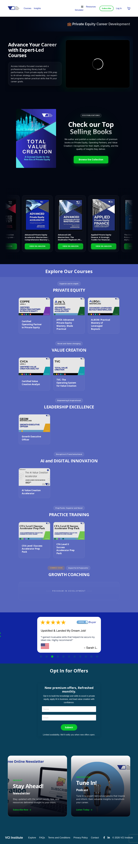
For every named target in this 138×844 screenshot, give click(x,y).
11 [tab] (97, 656)
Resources (91, 7)
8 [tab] (80, 656)
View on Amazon (42, 246)
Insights (37, 8)
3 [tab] (52, 656)
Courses (27, 8)
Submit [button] (69, 727)
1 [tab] (41, 656)
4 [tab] (58, 656)
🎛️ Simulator (79, 8)
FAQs (42, 837)
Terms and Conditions (59, 837)
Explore (32, 837)
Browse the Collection (91, 159)
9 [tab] (86, 656)
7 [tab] (74, 656)
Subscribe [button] (106, 8)
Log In (119, 8)
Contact (95, 837)
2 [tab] (46, 656)
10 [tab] (91, 656)
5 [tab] (63, 656)
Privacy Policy (81, 837)
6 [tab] (69, 656)
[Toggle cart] (129, 8)
